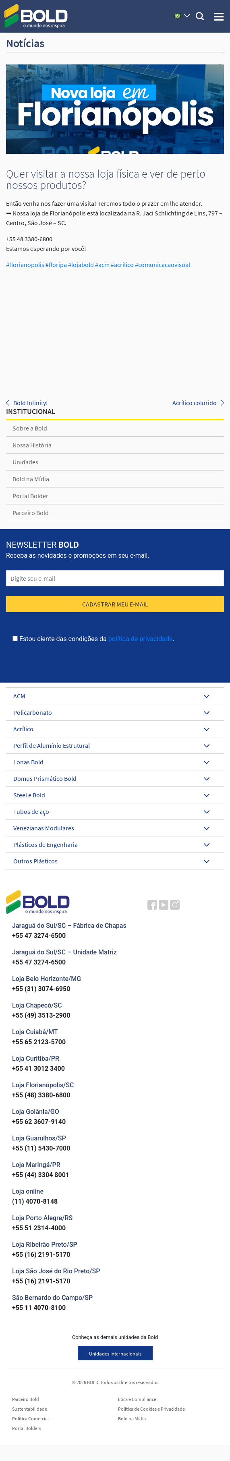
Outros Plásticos (111, 861)
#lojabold (80, 265)
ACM (111, 696)
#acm (102, 265)
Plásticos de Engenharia (111, 844)
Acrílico (111, 729)
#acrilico (122, 265)
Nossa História (32, 445)
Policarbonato (111, 712)
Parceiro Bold (30, 513)
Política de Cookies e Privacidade (151, 1409)
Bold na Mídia (30, 479)
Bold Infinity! (30, 403)
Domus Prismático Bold (111, 778)
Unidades (25, 462)
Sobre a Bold (29, 428)
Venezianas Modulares (111, 828)
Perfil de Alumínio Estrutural (111, 745)
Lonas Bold (111, 762)
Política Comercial (30, 1419)
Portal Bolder (30, 496)
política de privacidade (140, 639)
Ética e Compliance (137, 1399)
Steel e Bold (111, 795)
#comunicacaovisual (162, 265)
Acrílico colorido (194, 403)
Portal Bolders (26, 1428)
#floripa (55, 265)
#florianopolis (25, 265)
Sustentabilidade (29, 1409)
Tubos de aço (111, 811)
